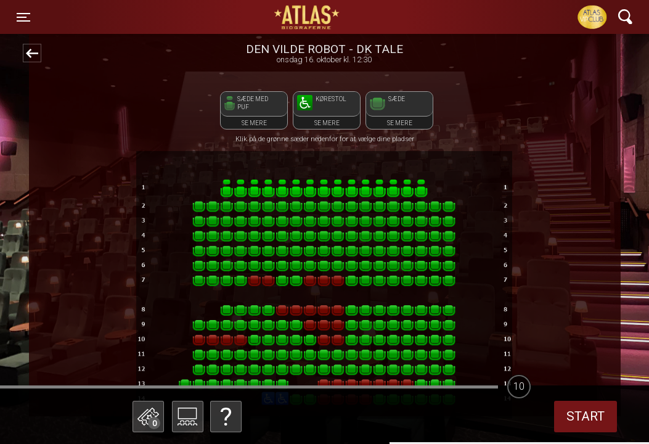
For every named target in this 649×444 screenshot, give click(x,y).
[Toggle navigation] (23, 17)
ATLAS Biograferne (307, 17)
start (585, 416)
